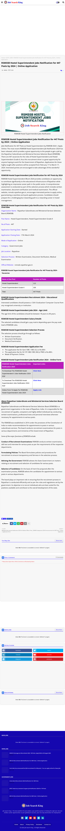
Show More (59, 630)
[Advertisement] (32, 18)
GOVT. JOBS (9, 58)
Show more (59, 540)
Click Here (37, 380)
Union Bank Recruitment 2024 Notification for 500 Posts (23, 781)
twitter (49, 650)
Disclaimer (39, 824)
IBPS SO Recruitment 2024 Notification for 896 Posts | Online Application (28, 760)
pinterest (49, 659)
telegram (18, 659)
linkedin (18, 655)
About (22, 824)
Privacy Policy (30, 824)
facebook (18, 650)
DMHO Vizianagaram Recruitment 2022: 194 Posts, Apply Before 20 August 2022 (30, 753)
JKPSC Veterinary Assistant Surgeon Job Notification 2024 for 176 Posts (27, 788)
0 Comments (59, 557)
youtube (49, 655)
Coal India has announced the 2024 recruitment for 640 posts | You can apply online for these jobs (34, 768)
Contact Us (47, 824)
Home (3, 58)
